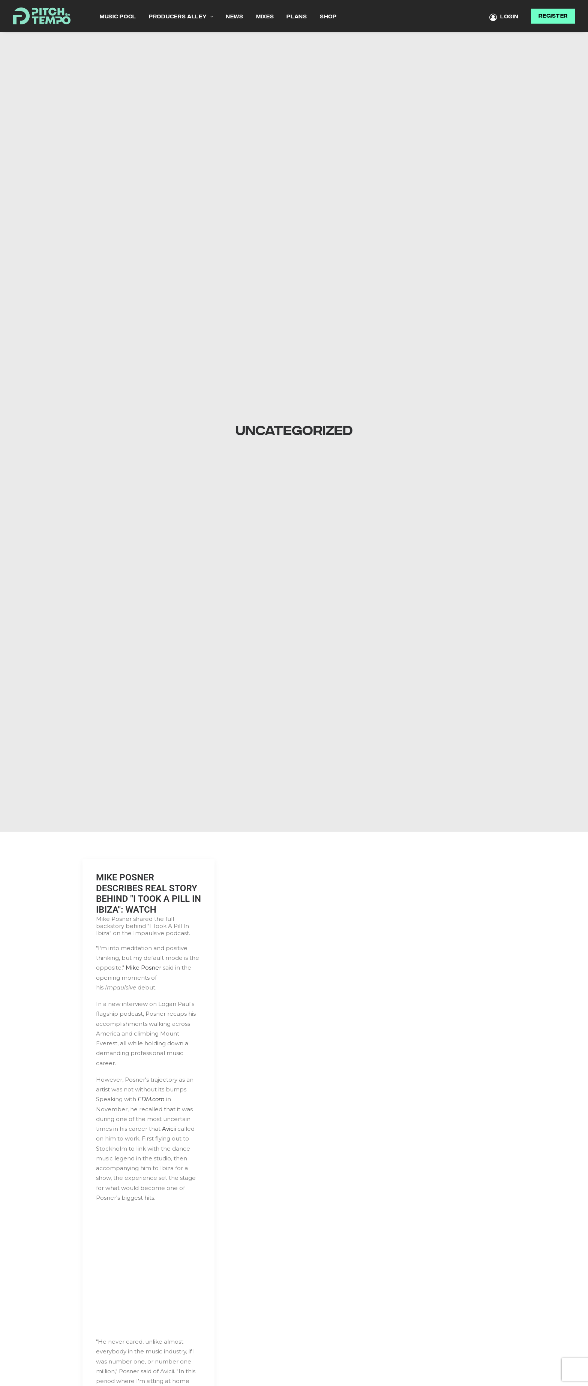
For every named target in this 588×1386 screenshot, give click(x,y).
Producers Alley (181, 16)
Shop (328, 16)
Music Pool (118, 16)
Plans (296, 16)
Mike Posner (143, 956)
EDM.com (151, 1088)
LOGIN (503, 17)
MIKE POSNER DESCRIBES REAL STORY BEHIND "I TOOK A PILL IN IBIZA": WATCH (148, 882)
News (234, 16)
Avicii (169, 1117)
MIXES (265, 16)
